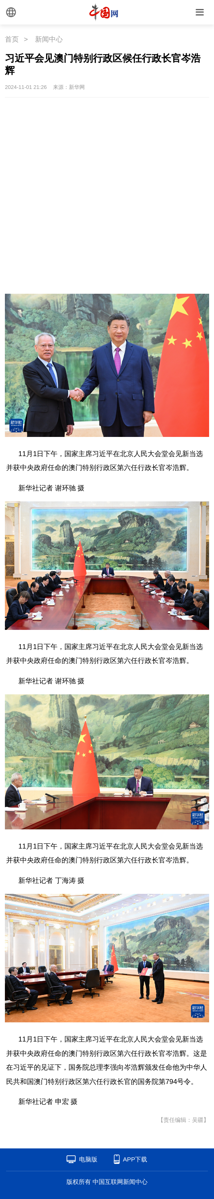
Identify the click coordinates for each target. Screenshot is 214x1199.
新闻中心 (49, 39)
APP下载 (135, 1159)
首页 (12, 39)
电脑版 (88, 1159)
